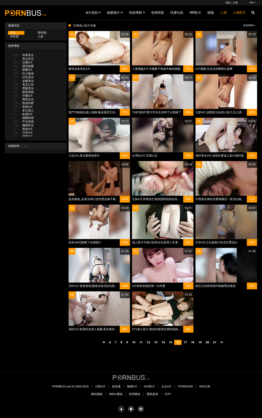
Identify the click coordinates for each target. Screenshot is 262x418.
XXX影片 (149, 386)
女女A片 (166, 386)
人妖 (40, 36)
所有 (13, 32)
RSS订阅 (204, 386)
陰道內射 (23, 103)
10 (133, 342)
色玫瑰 (116, 386)
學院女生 (23, 99)
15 (170, 342)
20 (207, 342)
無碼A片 (132, 386)
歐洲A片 (23, 114)
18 (192, 342)
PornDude (185, 386)
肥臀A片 (23, 69)
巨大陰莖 (23, 73)
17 (185, 342)
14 (163, 342)
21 (214, 342)
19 (200, 342)
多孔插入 (23, 110)
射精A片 (23, 106)
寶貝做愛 (23, 66)
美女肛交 (23, 58)
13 (155, 342)
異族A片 (23, 129)
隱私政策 (152, 394)
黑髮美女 (23, 88)
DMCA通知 (116, 394)
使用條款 (134, 394)
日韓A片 (100, 386)
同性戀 (14, 36)
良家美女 (23, 55)
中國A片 (23, 95)
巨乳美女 (23, 77)
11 (141, 342)
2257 (168, 394)
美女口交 (23, 84)
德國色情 (23, 117)
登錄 (227, 2)
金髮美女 (23, 80)
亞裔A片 (23, 62)
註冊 (235, 2)
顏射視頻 (23, 92)
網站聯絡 (97, 394)
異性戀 (42, 32)
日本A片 (23, 132)
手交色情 (23, 121)
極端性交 (23, 125)
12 (148, 342)
